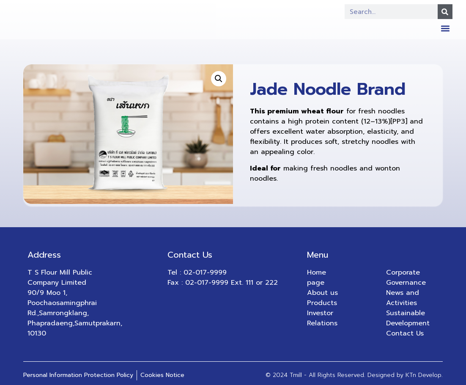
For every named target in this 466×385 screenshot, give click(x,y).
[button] (445, 28)
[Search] (445, 11)
